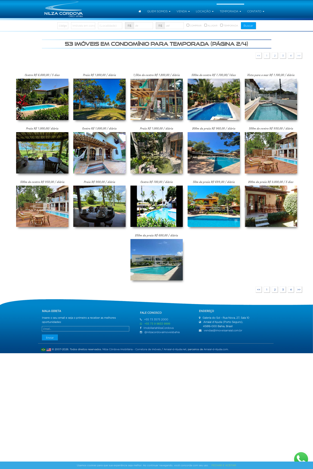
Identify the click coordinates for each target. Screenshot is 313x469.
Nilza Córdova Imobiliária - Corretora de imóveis (130, 349)
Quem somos (158, 11)
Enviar (50, 336)
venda (183, 11)
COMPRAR (194, 25)
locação (205, 11)
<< (258, 55)
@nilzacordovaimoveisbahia (162, 333)
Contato (255, 11)
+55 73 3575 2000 (156, 321)
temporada (230, 11)
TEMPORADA (229, 25)
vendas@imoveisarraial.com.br (223, 328)
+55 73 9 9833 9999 (157, 325)
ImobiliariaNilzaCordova (159, 329)
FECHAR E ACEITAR (224, 465)
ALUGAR (210, 25)
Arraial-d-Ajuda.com (214, 349)
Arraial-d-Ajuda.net (173, 349)
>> (299, 55)
